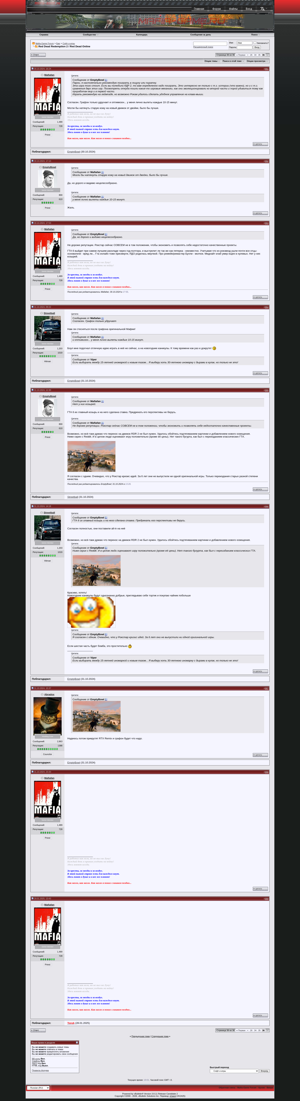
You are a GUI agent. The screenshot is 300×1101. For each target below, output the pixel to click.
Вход (249, 8)
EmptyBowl (73, 151)
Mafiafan (49, 74)
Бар (58, 43)
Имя (231, 43)
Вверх (270, 1087)
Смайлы (36, 1061)
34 (255, 55)
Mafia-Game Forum (45, 43)
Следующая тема (159, 1036)
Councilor (47, 754)
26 (251, 55)
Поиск (255, 34)
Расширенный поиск (203, 47)
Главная (199, 8)
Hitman (47, 361)
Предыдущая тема (140, 1036)
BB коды (36, 1059)
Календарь (142, 34)
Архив (261, 1087)
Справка (43, 34)
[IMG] (34, 1063)
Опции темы (211, 61)
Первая (240, 55)
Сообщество (91, 34)
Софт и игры (69, 43)
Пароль (232, 47)
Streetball (49, 313)
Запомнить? (261, 43)
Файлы (233, 8)
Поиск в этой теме (232, 61)
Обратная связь (227, 1087)
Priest (47, 135)
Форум (216, 8)
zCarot (173, 1096)
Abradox (49, 694)
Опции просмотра (256, 61)
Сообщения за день (200, 34)
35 (259, 55)
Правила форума (40, 1070)
